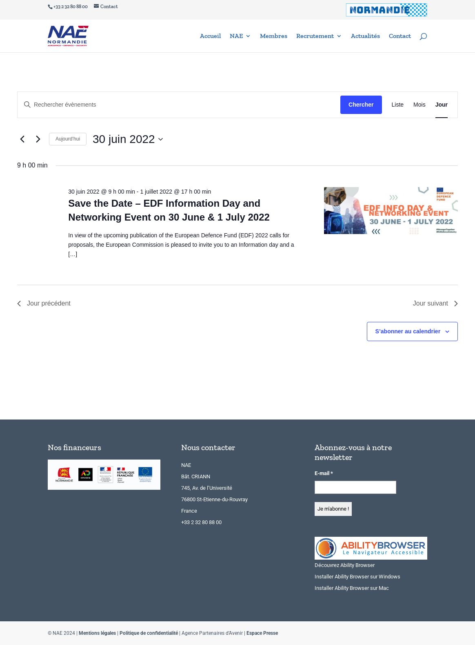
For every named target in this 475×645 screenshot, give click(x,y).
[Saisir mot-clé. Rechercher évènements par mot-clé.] (179, 105)
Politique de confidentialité (149, 633)
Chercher (360, 104)
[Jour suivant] (38, 139)
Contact (400, 36)
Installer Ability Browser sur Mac (352, 588)
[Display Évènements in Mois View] (419, 105)
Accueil (210, 36)
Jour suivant (435, 303)
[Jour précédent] (22, 139)
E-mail (324, 473)
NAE (236, 36)
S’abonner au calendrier (408, 331)
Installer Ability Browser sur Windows (357, 577)
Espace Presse (262, 633)
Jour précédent (44, 303)
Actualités (365, 36)
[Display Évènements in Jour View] (441, 105)
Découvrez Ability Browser (345, 565)
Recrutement (315, 36)
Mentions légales (97, 633)
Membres (273, 36)
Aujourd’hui (67, 139)
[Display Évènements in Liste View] (398, 105)
